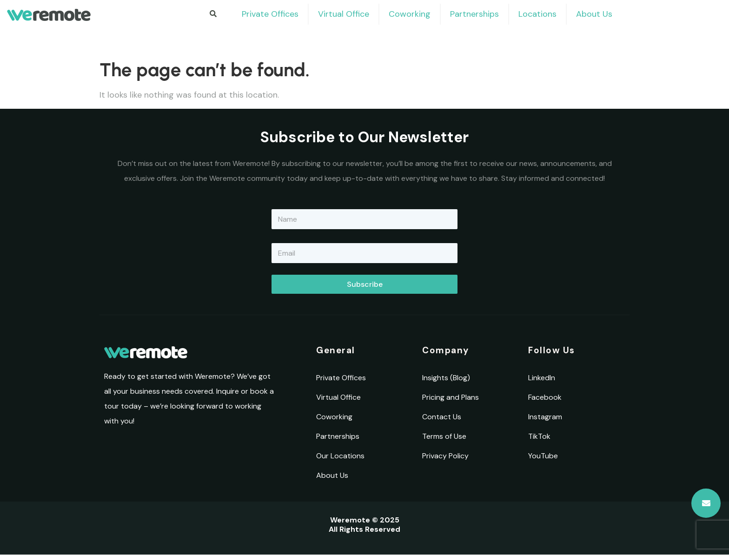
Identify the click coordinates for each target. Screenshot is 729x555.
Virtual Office (343, 14)
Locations (537, 14)
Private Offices (270, 14)
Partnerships (474, 14)
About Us (594, 14)
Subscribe (365, 284)
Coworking (410, 14)
